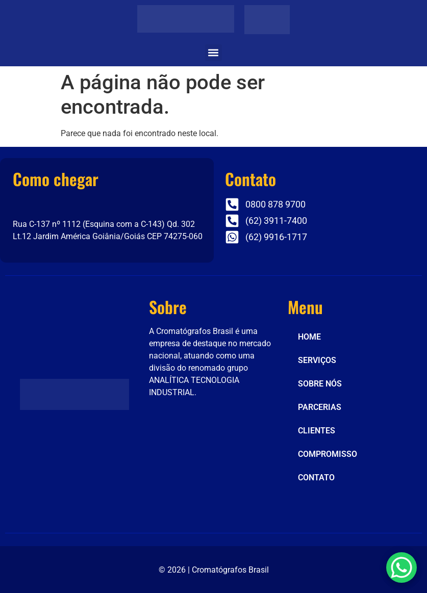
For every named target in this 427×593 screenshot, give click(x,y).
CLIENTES (316, 430)
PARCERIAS (319, 407)
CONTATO (316, 477)
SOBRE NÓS (320, 384)
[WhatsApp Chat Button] (401, 567)
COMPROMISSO (327, 454)
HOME (309, 337)
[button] (213, 52)
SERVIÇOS (317, 360)
